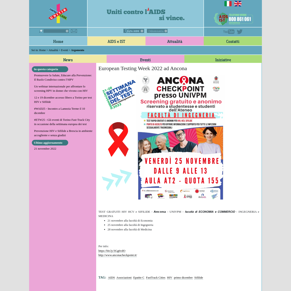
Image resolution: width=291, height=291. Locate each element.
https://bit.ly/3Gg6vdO (111, 250)
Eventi (64, 50)
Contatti (232, 41)
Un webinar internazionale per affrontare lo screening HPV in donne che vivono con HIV (61, 89)
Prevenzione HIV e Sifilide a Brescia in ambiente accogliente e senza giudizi (63, 133)
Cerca (54, 31)
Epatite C (138, 277)
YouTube (229, 31)
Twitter (239, 31)
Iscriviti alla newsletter (74, 31)
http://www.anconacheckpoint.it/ (117, 255)
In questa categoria (46, 69)
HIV (169, 277)
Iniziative (223, 59)
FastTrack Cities (155, 277)
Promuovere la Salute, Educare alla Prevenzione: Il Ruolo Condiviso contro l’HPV (63, 77)
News (68, 59)
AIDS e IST (116, 41)
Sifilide (198, 277)
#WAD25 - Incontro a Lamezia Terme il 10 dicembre (59, 111)
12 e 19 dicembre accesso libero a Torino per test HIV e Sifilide (63, 100)
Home (58, 41)
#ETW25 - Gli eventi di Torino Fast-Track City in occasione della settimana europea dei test (62, 122)
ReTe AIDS (133, 31)
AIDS (111, 277)
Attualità (174, 41)
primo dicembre (183, 277)
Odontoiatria (156, 31)
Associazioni (124, 277)
